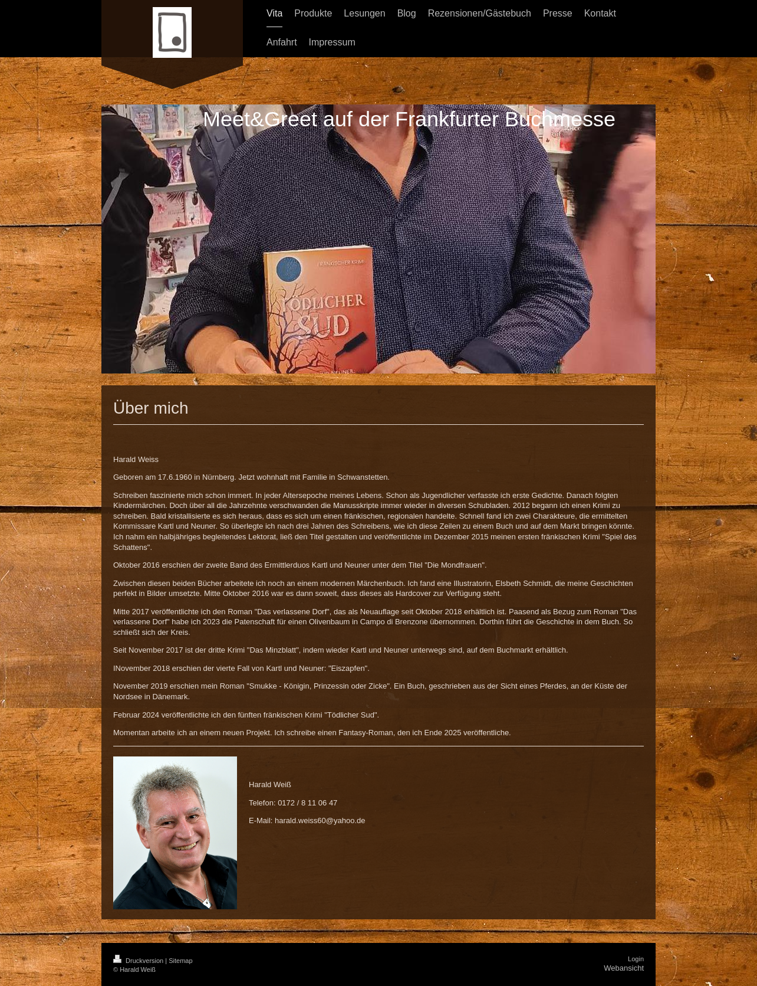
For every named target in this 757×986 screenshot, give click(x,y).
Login (636, 958)
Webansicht (624, 968)
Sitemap (180, 960)
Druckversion (139, 960)
